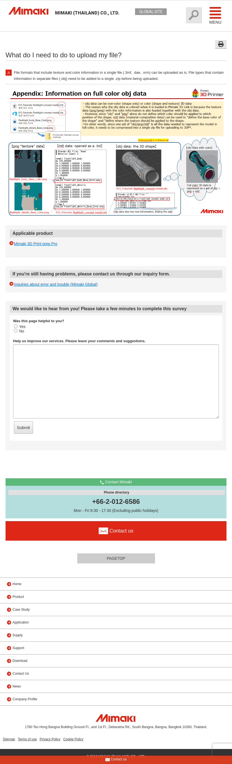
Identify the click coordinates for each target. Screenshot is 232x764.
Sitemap (9, 739)
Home (17, 584)
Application (21, 622)
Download (20, 661)
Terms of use (27, 739)
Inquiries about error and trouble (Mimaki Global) (56, 284)
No (19, 331)
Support (18, 648)
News (17, 686)
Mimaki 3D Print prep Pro (35, 243)
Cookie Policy (73, 739)
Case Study (21, 610)
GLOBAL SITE (151, 11)
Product (18, 597)
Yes (20, 326)
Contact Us (21, 674)
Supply (18, 635)
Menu (215, 15)
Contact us (116, 759)
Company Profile (25, 699)
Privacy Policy (50, 739)
